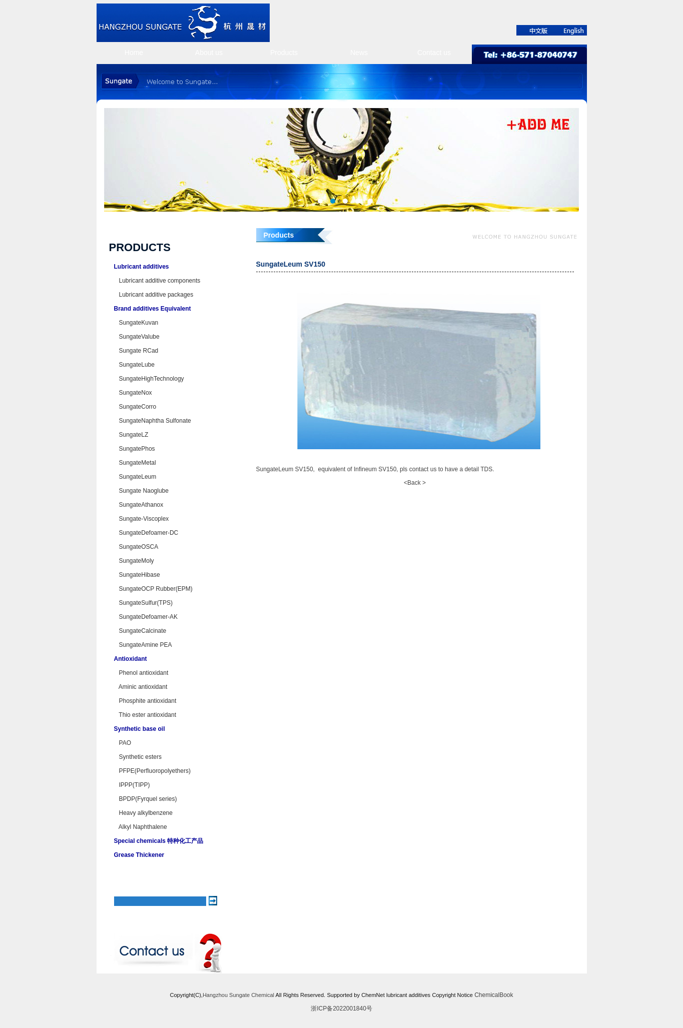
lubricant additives (408, 995)
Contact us (434, 53)
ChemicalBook (493, 994)
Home (134, 53)
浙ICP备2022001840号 (341, 1008)
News (359, 53)
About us (209, 53)
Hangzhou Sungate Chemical (238, 995)
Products (284, 53)
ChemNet (372, 995)
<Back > (415, 482)
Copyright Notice (452, 995)
